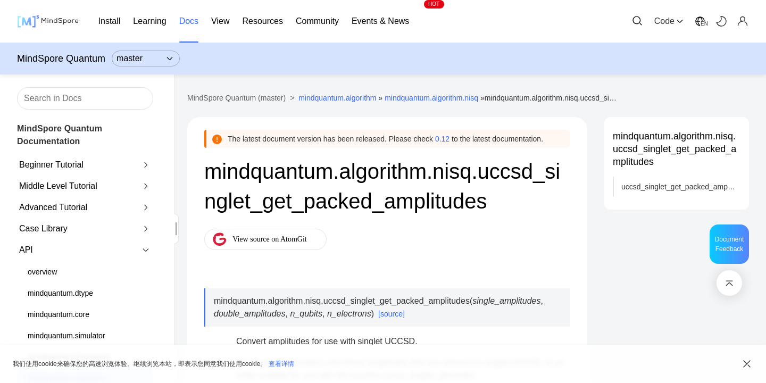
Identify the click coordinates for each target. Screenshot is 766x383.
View (220, 21)
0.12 (442, 139)
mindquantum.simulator (66, 335)
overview (42, 272)
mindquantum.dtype (60, 293)
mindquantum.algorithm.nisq (431, 98)
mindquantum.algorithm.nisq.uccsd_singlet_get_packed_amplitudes (674, 149)
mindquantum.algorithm (337, 98)
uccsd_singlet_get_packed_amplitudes (680, 186)
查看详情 (281, 364)
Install (109, 21)
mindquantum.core (58, 314)
